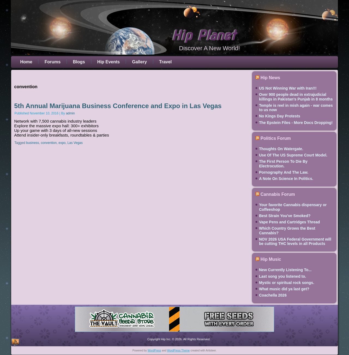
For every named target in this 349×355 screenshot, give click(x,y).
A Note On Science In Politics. (286, 178)
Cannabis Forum (277, 194)
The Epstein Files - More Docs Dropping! (296, 122)
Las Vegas (75, 143)
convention (49, 143)
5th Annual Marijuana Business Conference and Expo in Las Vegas (118, 106)
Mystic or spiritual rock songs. (286, 282)
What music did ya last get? (284, 289)
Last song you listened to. (282, 276)
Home (26, 62)
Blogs (79, 62)
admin (70, 113)
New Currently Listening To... (285, 270)
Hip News (270, 77)
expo (61, 143)
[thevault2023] (174, 332)
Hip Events (108, 62)
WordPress (154, 350)
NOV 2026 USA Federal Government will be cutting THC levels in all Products (295, 241)
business (32, 143)
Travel (165, 62)
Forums (52, 62)
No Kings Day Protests (279, 116)
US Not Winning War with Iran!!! (288, 88)
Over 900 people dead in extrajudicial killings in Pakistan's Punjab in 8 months (296, 96)
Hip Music (270, 259)
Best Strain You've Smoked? (285, 216)
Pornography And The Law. (283, 172)
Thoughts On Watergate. (281, 149)
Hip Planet (204, 35)
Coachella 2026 (273, 295)
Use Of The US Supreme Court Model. (293, 155)
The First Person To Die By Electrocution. (283, 163)
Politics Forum (275, 138)
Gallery (139, 62)
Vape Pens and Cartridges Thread (289, 222)
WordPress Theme (178, 350)
